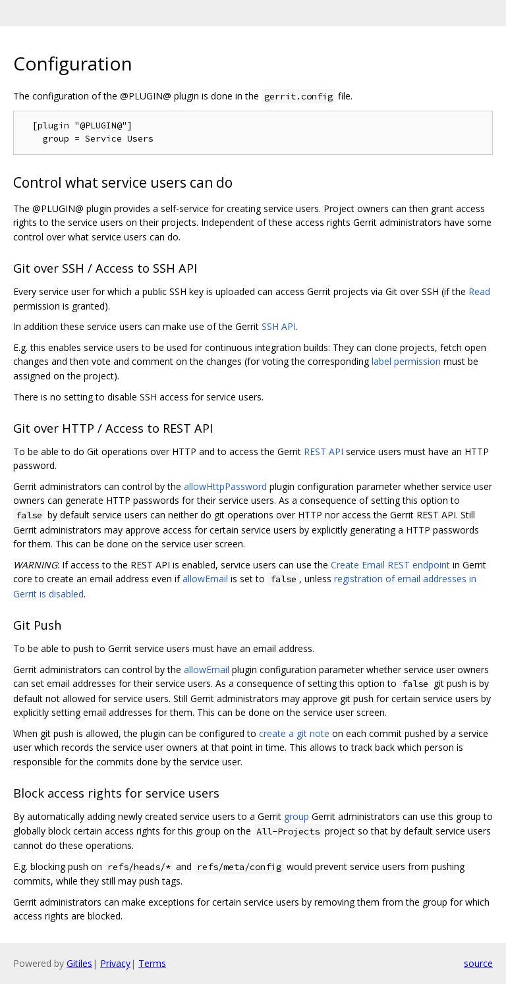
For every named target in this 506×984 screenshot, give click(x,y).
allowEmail (205, 578)
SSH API (279, 326)
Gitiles (79, 963)
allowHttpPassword (225, 486)
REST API (323, 451)
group (296, 816)
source (478, 963)
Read (479, 291)
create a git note (294, 733)
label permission (406, 361)
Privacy (115, 963)
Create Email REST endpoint (390, 565)
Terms (152, 963)
